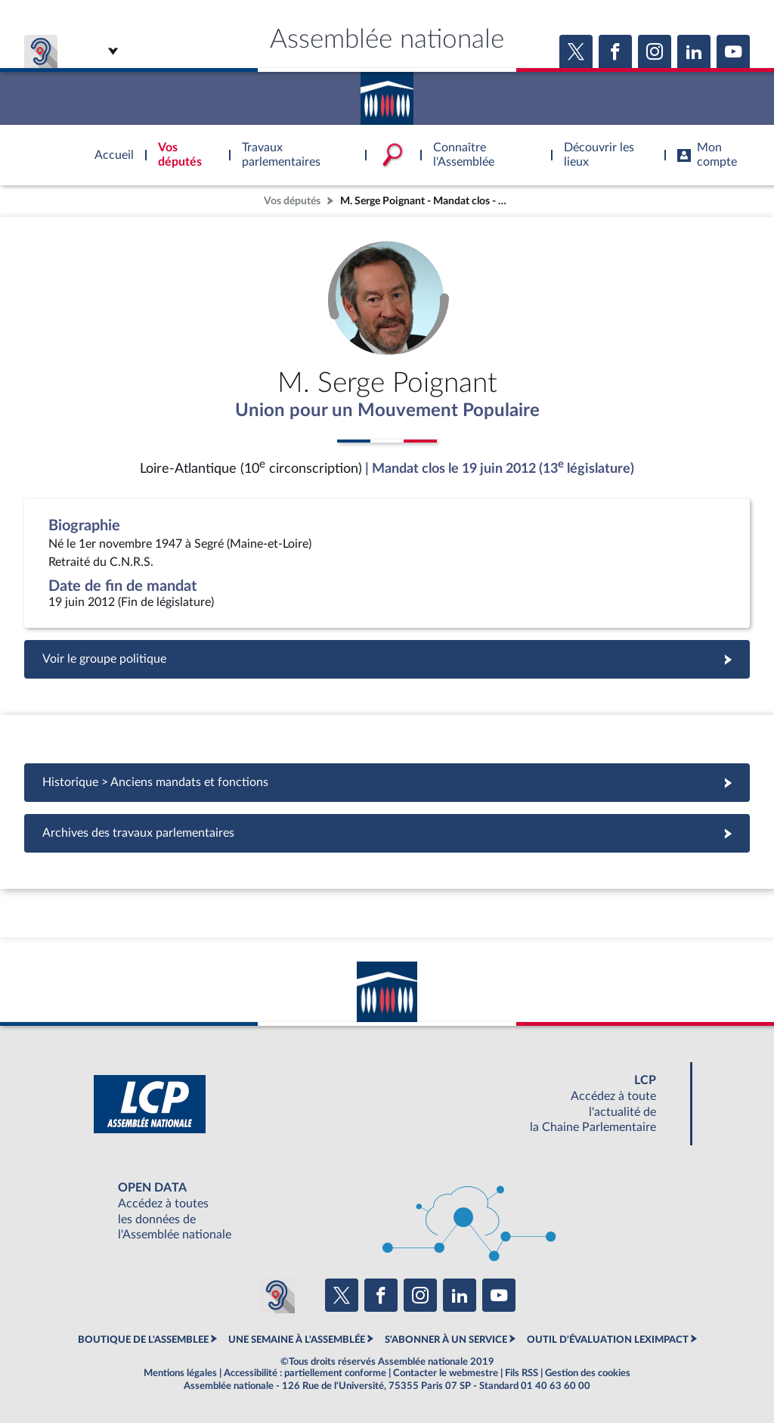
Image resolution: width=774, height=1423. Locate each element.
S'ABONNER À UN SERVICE (446, 1339)
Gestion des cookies (587, 1373)
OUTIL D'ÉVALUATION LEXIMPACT (608, 1339)
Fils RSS (521, 1373)
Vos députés (292, 201)
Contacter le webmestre (445, 1373)
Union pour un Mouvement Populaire (387, 411)
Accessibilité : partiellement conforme (305, 1373)
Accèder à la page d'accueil (387, 93)
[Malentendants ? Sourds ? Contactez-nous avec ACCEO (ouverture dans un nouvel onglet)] (277, 1295)
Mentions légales (180, 1373)
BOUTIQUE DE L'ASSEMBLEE (143, 1339)
